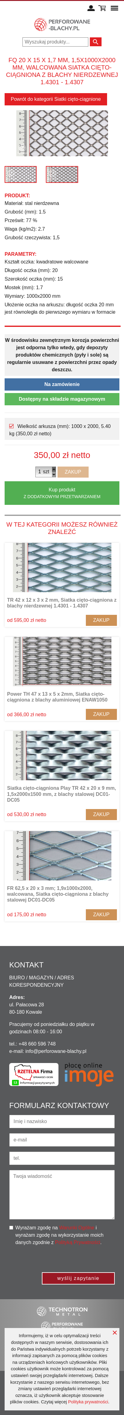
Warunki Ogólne (76, 1227)
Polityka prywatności (88, 1401)
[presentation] (68, 1258)
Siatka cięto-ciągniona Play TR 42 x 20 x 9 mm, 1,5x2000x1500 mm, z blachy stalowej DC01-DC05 (61, 793)
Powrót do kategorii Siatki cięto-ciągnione (56, 99)
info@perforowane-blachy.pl (55, 1051)
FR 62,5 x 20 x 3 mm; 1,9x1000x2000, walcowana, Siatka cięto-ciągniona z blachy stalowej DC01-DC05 (58, 894)
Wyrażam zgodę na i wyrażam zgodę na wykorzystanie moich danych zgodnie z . (59, 1235)
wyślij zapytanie (78, 1278)
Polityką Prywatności (77, 1242)
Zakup (73, 472)
